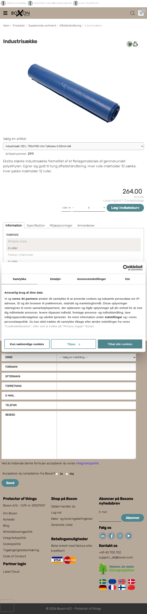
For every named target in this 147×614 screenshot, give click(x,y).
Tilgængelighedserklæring (21, 550)
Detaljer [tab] (55, 279)
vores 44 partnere (25, 298)
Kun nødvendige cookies (27, 344)
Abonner (132, 518)
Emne (8, 357)
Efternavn (12, 376)
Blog (6, 525)
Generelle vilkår (62, 525)
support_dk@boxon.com (116, 557)
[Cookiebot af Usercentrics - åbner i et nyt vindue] (126, 268)
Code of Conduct (14, 556)
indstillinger (113, 316)
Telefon (11, 405)
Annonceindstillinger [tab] (91, 279)
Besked (10, 414)
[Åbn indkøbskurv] (141, 13)
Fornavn (11, 367)
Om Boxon (10, 513)
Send (10, 483)
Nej (70, 474)
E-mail (9, 395)
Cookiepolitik (12, 544)
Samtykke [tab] (19, 279)
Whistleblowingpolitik (18, 532)
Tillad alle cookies (120, 344)
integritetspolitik (87, 463)
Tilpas (73, 344)
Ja (59, 474)
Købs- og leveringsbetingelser (72, 518)
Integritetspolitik (14, 538)
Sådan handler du (63, 506)
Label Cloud (11, 571)
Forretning (13, 386)
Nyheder (9, 519)
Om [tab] (127, 279)
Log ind (56, 512)
